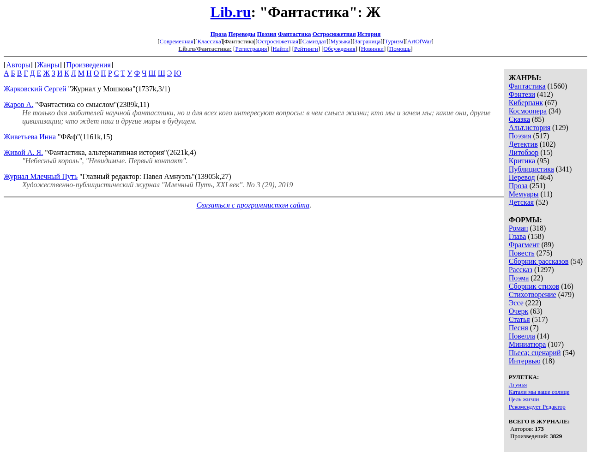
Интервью (525, 361)
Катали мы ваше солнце (539, 391)
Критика (522, 161)
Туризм (394, 41)
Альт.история (529, 127)
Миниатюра (527, 344)
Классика (209, 41)
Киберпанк (526, 103)
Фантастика (294, 33)
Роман (518, 228)
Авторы (18, 65)
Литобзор (524, 152)
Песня (518, 328)
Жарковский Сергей (35, 89)
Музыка (341, 41)
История (368, 33)
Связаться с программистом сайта (252, 205)
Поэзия (266, 33)
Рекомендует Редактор (537, 406)
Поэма (519, 278)
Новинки (372, 48)
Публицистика (531, 169)
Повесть (522, 253)
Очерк (518, 311)
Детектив (523, 144)
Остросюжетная (334, 33)
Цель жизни (524, 399)
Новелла (522, 336)
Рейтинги (306, 48)
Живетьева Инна (30, 137)
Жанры (48, 65)
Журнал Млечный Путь (41, 176)
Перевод (522, 177)
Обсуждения (340, 48)
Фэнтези (522, 94)
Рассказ (520, 270)
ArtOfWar (419, 41)
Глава (517, 236)
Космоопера (528, 111)
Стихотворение (532, 294)
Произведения (88, 65)
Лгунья (518, 384)
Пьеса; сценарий (535, 353)
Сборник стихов (534, 286)
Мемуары (524, 194)
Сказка (519, 119)
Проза (219, 33)
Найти (280, 48)
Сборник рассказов (539, 261)
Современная (176, 41)
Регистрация (251, 48)
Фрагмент (524, 245)
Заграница (368, 41)
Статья (519, 319)
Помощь (399, 48)
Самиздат (314, 41)
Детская (521, 202)
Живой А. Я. (23, 152)
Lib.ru (231, 12)
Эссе (516, 303)
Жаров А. (18, 104)
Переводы (242, 33)
